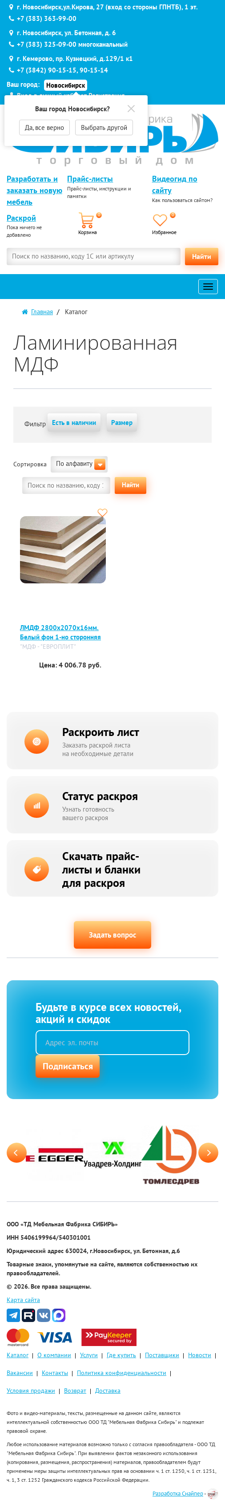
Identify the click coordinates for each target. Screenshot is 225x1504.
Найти (201, 256)
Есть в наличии (74, 422)
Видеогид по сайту (174, 184)
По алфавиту (80, 464)
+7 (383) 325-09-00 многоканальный (72, 44)
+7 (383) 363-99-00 (46, 18)
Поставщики (162, 1355)
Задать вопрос (112, 935)
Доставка (108, 1391)
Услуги (89, 1355)
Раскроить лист (100, 731)
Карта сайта (23, 1300)
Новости (199, 1355)
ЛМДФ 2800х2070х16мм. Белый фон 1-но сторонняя (60, 632)
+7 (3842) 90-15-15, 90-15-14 (62, 70)
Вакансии (20, 1373)
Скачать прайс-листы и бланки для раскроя (101, 869)
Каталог (17, 1355)
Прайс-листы (90, 179)
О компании (54, 1355)
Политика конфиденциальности (121, 1373)
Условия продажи (31, 1391)
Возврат (75, 1391)
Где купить (121, 1355)
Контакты (55, 1373)
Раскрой (21, 218)
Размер (122, 422)
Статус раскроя (100, 795)
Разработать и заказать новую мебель (34, 190)
